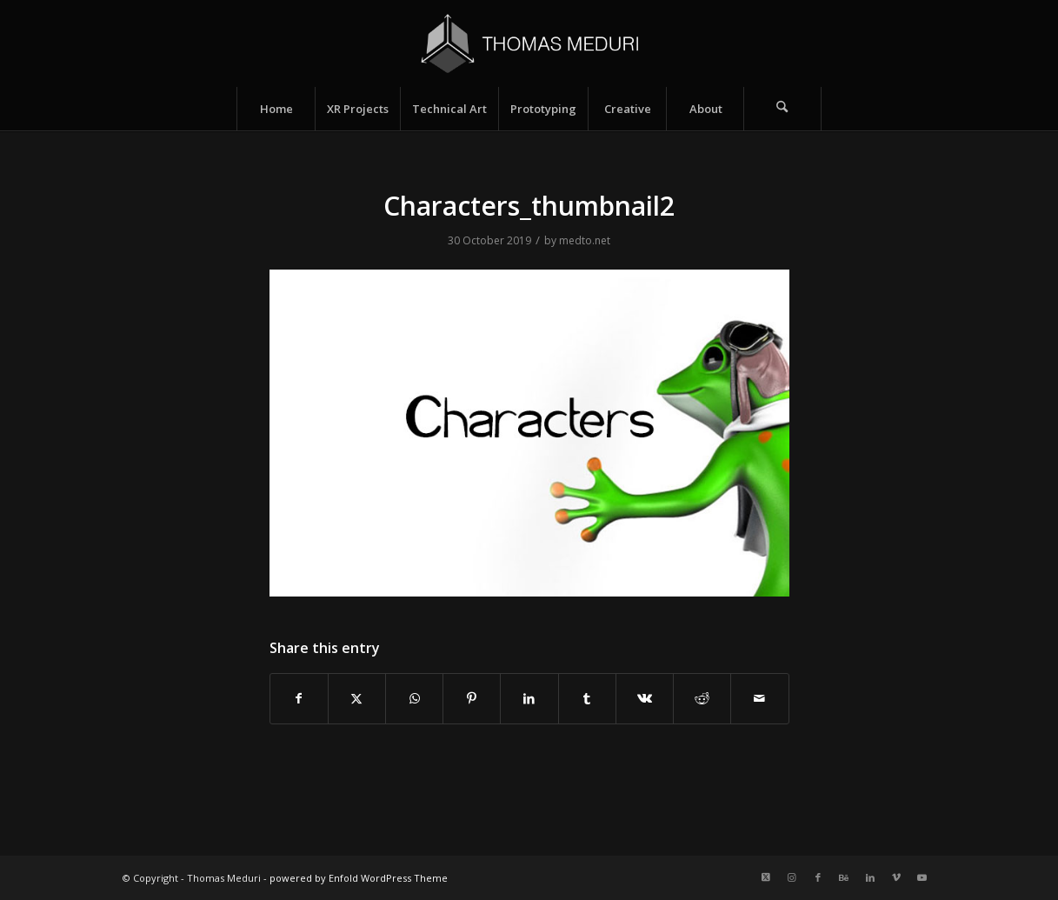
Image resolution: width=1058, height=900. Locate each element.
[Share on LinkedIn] (529, 698)
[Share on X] (357, 698)
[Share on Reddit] (702, 698)
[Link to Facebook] (818, 877)
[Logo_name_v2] (529, 43)
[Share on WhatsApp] (414, 698)
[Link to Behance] (844, 877)
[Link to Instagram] (792, 877)
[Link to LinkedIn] (870, 877)
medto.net (584, 240)
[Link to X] (766, 877)
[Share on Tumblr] (587, 698)
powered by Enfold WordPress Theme (358, 877)
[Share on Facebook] (299, 698)
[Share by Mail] (759, 698)
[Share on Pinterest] (471, 698)
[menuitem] (275, 108)
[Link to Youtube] (922, 877)
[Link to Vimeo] (896, 877)
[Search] (782, 108)
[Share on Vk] (644, 698)
